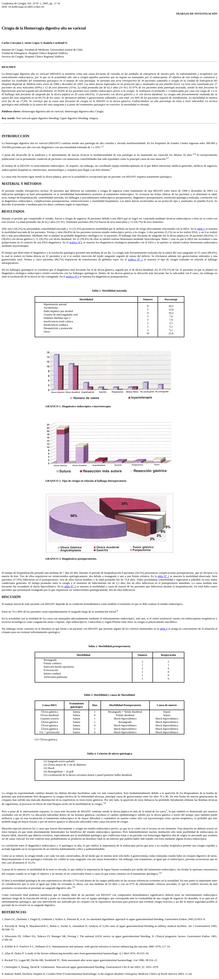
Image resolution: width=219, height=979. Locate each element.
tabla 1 (201, 228)
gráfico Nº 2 (135, 259)
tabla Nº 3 (70, 586)
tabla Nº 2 (163, 576)
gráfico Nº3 (72, 276)
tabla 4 (163, 628)
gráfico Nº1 (75, 242)
